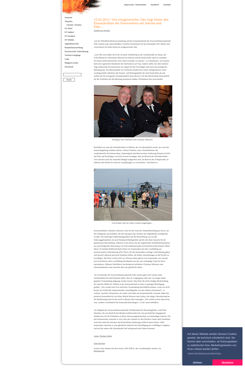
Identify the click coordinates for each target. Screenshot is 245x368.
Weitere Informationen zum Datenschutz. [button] (204, 353)
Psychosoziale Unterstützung (76, 51)
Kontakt (167, 4)
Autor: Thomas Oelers (103, 336)
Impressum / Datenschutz (135, 4)
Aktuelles (69, 21)
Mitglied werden (71, 63)
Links (67, 59)
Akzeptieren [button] (227, 362)
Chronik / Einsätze (74, 25)
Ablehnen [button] (197, 362)
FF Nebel (68, 28)
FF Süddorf (69, 32)
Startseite (68, 17)
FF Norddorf (70, 36)
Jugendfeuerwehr (72, 44)
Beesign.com (99, 351)
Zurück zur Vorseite (102, 30)
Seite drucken (99, 343)
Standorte (154, 4)
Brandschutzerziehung (74, 47)
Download (69, 67)
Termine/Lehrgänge (73, 55)
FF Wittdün (69, 40)
